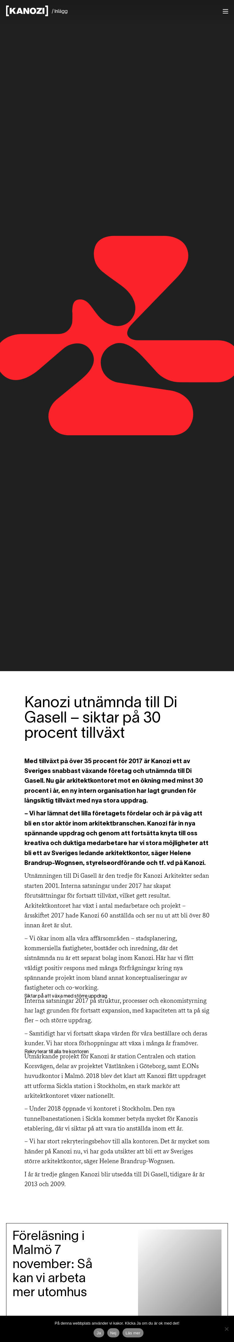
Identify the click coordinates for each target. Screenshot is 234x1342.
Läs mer (133, 1333)
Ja (99, 1333)
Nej (113, 1333)
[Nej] (226, 1329)
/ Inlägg (60, 11)
